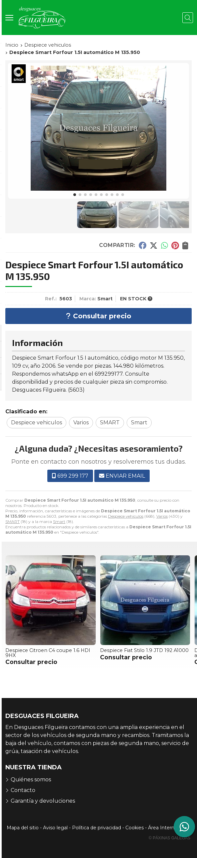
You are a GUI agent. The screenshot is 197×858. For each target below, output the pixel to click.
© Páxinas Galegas (169, 838)
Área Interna (162, 828)
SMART (12, 521)
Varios (162, 516)
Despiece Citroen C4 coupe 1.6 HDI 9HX (47, 652)
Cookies (134, 828)
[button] (74, 194)
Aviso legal (55, 828)
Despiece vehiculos (125, 516)
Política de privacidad (96, 828)
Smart (59, 521)
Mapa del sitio (23, 828)
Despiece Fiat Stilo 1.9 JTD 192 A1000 (144, 650)
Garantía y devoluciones (43, 801)
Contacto (23, 790)
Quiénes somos (31, 779)
